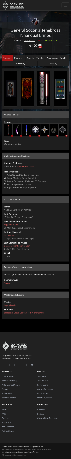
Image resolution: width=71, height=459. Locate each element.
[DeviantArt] (9, 365)
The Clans (41, 376)
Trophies (64, 58)
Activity (53, 63)
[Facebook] (15, 365)
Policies (40, 414)
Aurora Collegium (45, 389)
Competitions (8, 376)
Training (40, 58)
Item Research (8, 426)
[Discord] (3, 365)
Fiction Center (8, 431)
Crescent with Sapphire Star (17, 246)
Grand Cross (9, 235)
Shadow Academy (9, 380)
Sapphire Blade (11, 224)
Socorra (7, 283)
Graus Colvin (20, 312)
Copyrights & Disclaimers (48, 418)
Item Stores (6, 422)
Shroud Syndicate (44, 397)
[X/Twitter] (26, 365)
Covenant (41, 409)
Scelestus (8, 312)
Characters (19, 58)
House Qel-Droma (25, 166)
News (4, 409)
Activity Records (9, 397)
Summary (7, 58)
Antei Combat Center (11, 385)
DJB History (19, 63)
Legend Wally (10, 305)
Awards (30, 58)
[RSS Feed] (32, 365)
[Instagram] (20, 365)
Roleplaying (7, 393)
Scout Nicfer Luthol (35, 312)
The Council (42, 380)
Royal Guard (42, 385)
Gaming (5, 389)
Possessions (52, 58)
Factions (5, 418)
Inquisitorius (42, 393)
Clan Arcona (29, 40)
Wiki (4, 414)
